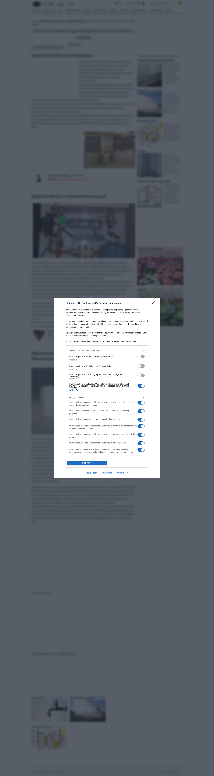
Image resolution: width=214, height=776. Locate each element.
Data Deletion (91, 473)
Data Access (107, 473)
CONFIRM (87, 463)
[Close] (154, 303)
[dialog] (107, 388)
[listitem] (107, 350)
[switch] (141, 356)
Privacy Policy (122, 473)
